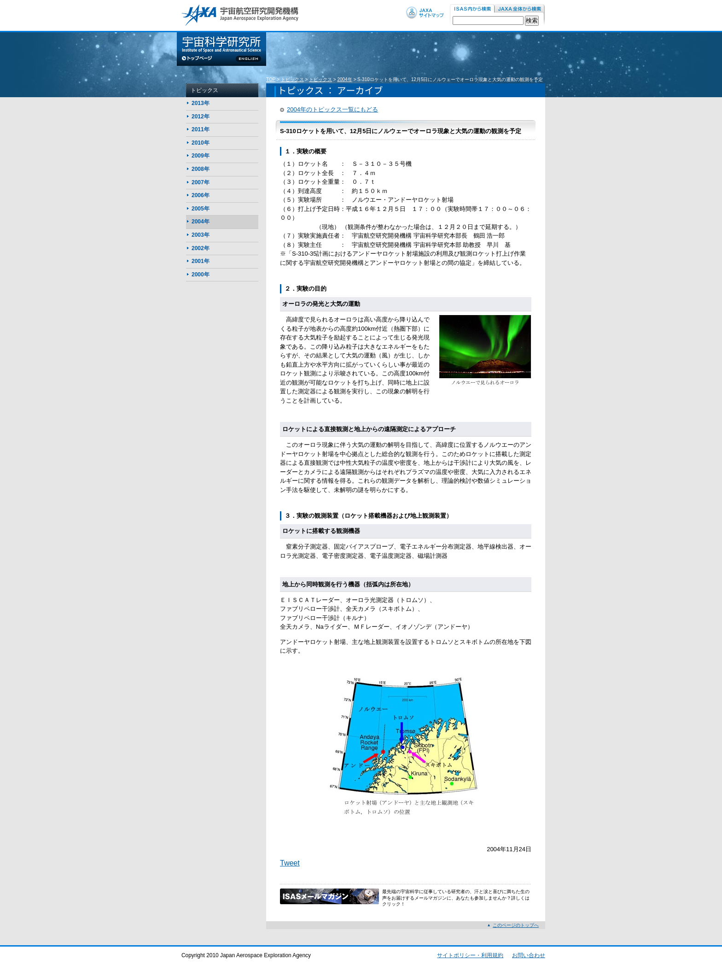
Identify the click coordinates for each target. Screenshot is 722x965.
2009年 (201, 155)
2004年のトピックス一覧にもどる (332, 109)
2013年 (201, 103)
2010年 (201, 143)
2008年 (201, 169)
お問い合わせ (528, 955)
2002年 (201, 248)
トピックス (292, 79)
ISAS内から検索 (472, 9)
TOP (270, 79)
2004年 (344, 79)
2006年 (201, 195)
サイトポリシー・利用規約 (470, 955)
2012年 (201, 116)
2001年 (201, 261)
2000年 (201, 274)
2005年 (201, 208)
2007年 (201, 182)
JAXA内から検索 (520, 9)
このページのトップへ (516, 925)
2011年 (201, 129)
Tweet (290, 863)
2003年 (201, 235)
